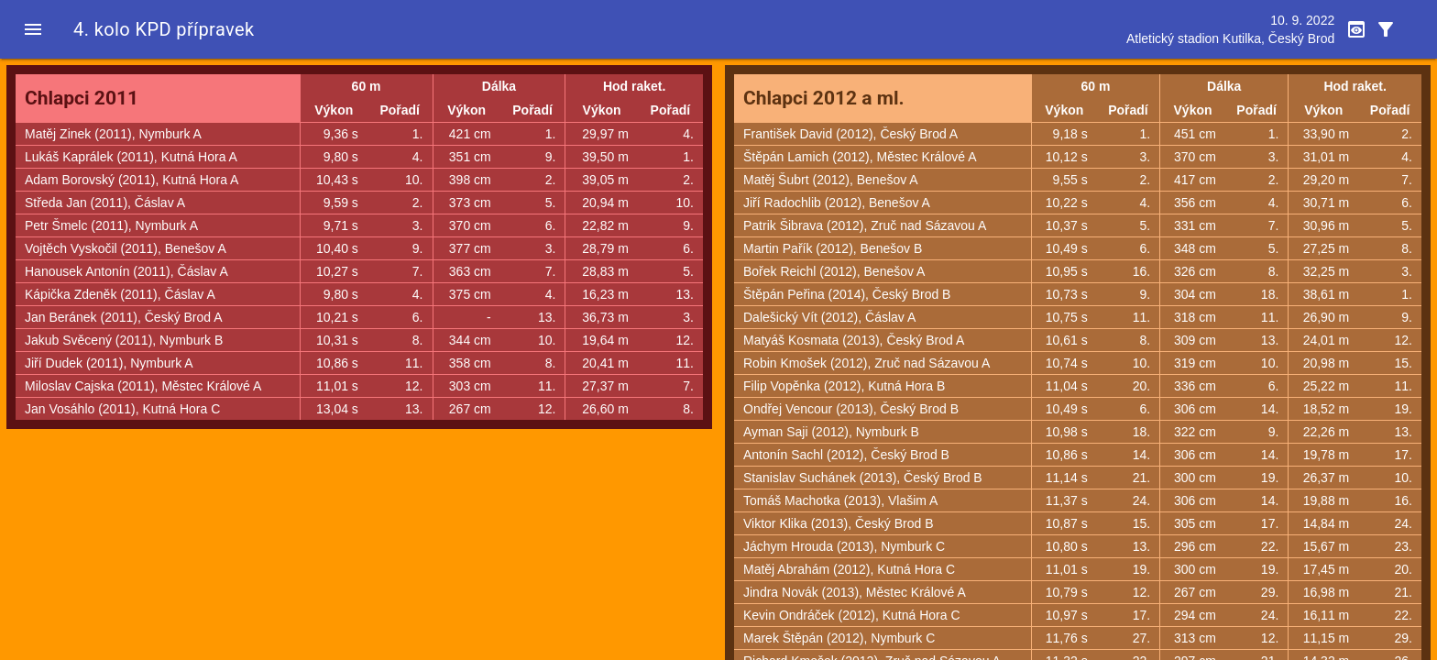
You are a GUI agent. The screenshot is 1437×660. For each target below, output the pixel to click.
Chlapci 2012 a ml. (824, 98)
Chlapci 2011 (81, 98)
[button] (33, 29)
